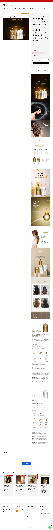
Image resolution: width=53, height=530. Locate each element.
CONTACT (43, 8)
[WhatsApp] (49, 527)
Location (29, 513)
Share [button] (34, 65)
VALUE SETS (13, 8)
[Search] (29, 5)
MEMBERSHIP (32, 8)
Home (28, 509)
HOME (4, 8)
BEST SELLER (19, 8)
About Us (29, 512)
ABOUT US (38, 8)
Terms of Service (18, 527)
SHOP (8, 8)
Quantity (34, 55)
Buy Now (41, 60)
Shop (28, 510)
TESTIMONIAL (26, 8)
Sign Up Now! (35, 0)
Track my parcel (30, 516)
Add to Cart (40, 62)
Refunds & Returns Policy (33, 527)
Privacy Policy (24, 527)
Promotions (35, 50)
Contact (28, 515)
